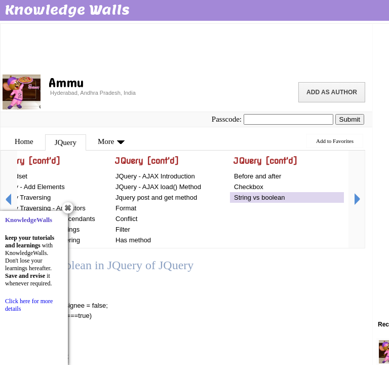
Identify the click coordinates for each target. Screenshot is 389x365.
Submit (349, 119)
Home (24, 141)
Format (125, 208)
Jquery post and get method (156, 197)
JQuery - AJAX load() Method (158, 187)
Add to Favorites (335, 141)
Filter (122, 229)
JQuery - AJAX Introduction (155, 176)
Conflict (126, 219)
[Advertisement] (186, 48)
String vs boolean (259, 197)
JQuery (65, 142)
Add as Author (331, 92)
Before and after (257, 176)
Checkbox (248, 187)
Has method (133, 240)
